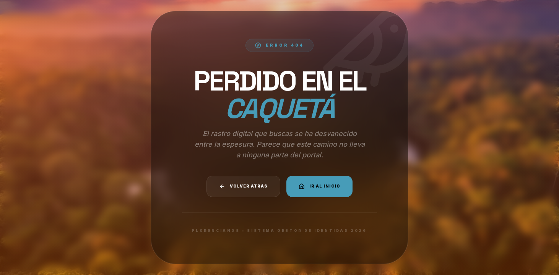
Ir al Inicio (319, 186)
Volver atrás (243, 186)
